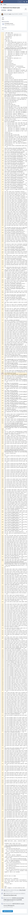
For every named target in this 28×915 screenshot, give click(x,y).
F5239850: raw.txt (9, 23)
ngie (10, 14)
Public (10, 10)
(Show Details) (22, 890)
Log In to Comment (8, 911)
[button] (27, 1)
